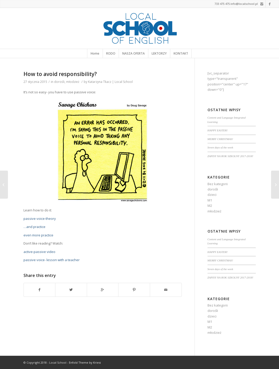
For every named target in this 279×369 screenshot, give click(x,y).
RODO (110, 53)
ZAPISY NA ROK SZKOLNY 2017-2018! (230, 156)
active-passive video (39, 251)
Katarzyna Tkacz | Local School (110, 82)
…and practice (34, 226)
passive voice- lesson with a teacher (51, 260)
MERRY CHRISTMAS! (220, 139)
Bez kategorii (218, 184)
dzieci (212, 194)
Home (95, 53)
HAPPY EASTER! (218, 130)
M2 (210, 205)
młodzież (72, 82)
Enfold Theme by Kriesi (85, 362)
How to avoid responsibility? (60, 74)
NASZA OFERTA (133, 53)
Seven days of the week (220, 147)
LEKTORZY (159, 53)
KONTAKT (181, 53)
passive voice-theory (39, 218)
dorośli (59, 82)
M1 (210, 200)
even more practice (38, 235)
